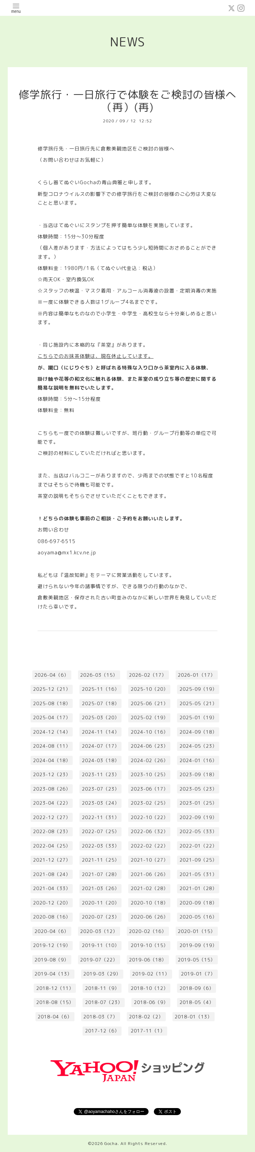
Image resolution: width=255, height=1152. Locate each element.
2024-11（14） (100, 732)
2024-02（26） (149, 760)
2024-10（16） (149, 732)
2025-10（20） (149, 689)
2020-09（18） (198, 903)
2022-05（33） (198, 831)
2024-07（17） (100, 746)
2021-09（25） (198, 860)
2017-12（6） (102, 1031)
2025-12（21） (52, 689)
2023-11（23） (100, 774)
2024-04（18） (52, 760)
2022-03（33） (100, 846)
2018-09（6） (196, 988)
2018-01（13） (193, 1016)
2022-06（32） (149, 831)
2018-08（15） (55, 1002)
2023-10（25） (149, 774)
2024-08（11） (52, 746)
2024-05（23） (198, 746)
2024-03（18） (100, 760)
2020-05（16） (198, 917)
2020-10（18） (149, 903)
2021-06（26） (149, 874)
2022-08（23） (52, 831)
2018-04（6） (55, 1016)
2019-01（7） (198, 974)
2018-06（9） (151, 1002)
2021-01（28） (198, 888)
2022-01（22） (198, 846)
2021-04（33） (52, 888)
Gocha (111, 1143)
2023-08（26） (52, 789)
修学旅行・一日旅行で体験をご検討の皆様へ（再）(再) (127, 101)
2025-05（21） (198, 703)
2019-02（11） (151, 974)
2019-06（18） (147, 960)
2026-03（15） (99, 675)
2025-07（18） (100, 703)
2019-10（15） (149, 945)
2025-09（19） (198, 689)
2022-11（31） (100, 817)
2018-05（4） (196, 1002)
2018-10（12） (149, 988)
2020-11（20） (100, 903)
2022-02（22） (149, 846)
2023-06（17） (149, 789)
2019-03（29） (102, 974)
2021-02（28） (149, 888)
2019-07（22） (99, 960)
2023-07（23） (100, 789)
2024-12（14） (52, 732)
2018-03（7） (100, 1016)
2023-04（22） (52, 803)
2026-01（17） (196, 675)
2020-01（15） (196, 931)
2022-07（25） (100, 831)
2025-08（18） (52, 703)
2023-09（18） (198, 774)
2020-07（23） (100, 917)
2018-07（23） (104, 1002)
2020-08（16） (52, 917)
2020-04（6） (51, 931)
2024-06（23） (149, 746)
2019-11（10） (100, 945)
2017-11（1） (148, 1031)
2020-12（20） (52, 903)
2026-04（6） (51, 675)
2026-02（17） (147, 675)
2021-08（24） (52, 874)
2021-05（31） (198, 874)
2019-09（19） (198, 945)
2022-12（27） (52, 817)
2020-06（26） (149, 917)
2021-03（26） (100, 888)
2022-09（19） (198, 817)
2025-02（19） (149, 717)
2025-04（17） (52, 717)
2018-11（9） (102, 988)
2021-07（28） (100, 874)
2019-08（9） (51, 960)
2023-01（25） (198, 803)
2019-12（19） (52, 945)
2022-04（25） (52, 846)
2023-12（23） (52, 774)
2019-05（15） (196, 960)
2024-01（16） (198, 760)
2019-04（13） (53, 974)
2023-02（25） (149, 803)
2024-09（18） (198, 732)
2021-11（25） (100, 860)
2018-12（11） (55, 988)
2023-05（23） (198, 789)
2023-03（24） (100, 803)
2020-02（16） (147, 931)
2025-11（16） (100, 689)
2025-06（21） (149, 703)
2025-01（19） (198, 717)
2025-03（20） (100, 717)
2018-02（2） (146, 1016)
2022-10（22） (149, 817)
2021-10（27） (149, 860)
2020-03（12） (99, 931)
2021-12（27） (52, 860)
